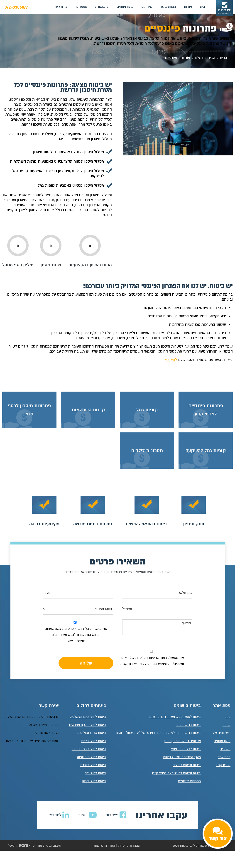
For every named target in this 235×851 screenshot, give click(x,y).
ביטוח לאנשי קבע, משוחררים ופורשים (175, 717)
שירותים (147, 6)
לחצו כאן (170, 360)
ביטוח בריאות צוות (188, 725)
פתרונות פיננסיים (189, 781)
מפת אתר (224, 757)
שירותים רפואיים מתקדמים (182, 741)
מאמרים (81, 6)
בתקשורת (101, 6)
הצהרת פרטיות (129, 846)
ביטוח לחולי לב (95, 773)
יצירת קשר (61, 6)
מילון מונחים (125, 6)
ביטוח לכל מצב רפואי (186, 749)
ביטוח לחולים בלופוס (91, 757)
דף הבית (226, 58)
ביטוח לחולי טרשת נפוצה (89, 749)
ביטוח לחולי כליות (93, 741)
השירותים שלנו (205, 58)
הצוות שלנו (168, 6)
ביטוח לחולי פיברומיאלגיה (88, 717)
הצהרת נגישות (104, 846)
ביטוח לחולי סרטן (94, 781)
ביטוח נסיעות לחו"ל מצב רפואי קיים (176, 773)
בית (202, 6)
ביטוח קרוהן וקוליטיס (91, 733)
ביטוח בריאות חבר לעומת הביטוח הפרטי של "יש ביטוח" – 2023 (158, 733)
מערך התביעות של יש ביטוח (182, 757)
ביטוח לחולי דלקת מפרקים (87, 725)
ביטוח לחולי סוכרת (93, 765)
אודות (188, 6)
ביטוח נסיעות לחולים (187, 765)
